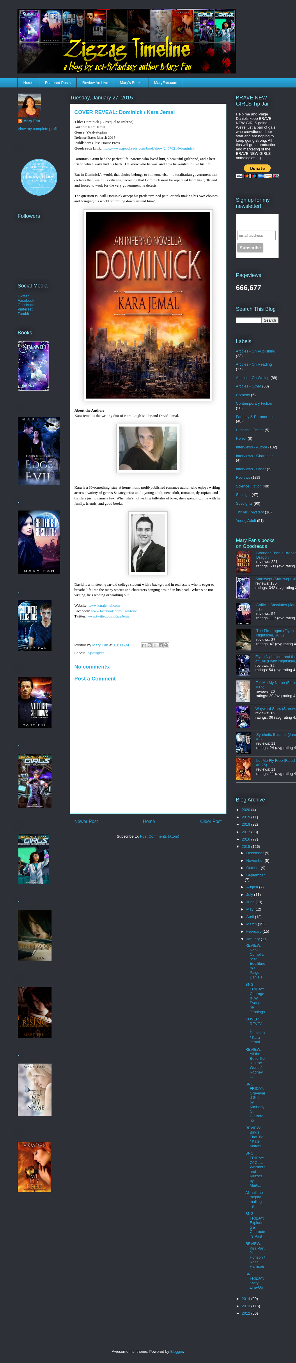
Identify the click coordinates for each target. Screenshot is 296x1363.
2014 (246, 1299)
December (255, 853)
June (251, 902)
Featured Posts (58, 82)
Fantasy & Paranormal (255, 417)
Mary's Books (131, 82)
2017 (246, 832)
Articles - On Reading (254, 364)
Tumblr (23, 313)
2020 (246, 810)
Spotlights (96, 653)
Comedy (243, 395)
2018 (246, 824)
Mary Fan (32, 121)
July (250, 894)
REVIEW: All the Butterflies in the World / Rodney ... (255, 1063)
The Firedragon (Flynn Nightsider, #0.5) (275, 633)
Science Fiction (249, 486)
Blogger (176, 1351)
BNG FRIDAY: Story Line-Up (254, 1281)
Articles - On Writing (253, 378)
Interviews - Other (251, 469)
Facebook (26, 300)
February (254, 931)
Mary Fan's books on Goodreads (255, 543)
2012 (246, 1313)
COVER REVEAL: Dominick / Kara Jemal (255, 1030)
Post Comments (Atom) (159, 836)
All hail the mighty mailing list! (254, 1199)
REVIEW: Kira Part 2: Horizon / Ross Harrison (255, 1255)
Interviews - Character (254, 456)
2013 (246, 1306)
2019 (246, 817)
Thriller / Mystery (250, 512)
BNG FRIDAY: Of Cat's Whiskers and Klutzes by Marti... (255, 1169)
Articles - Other (248, 386)
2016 (246, 839)
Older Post (211, 821)
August (252, 887)
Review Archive (95, 82)
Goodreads (27, 305)
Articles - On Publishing (255, 351)
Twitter (23, 296)
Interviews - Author (251, 447)
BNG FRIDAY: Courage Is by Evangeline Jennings (255, 998)
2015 (246, 846)
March (252, 924)
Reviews (243, 477)
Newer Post (86, 821)
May (250, 909)
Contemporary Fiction (254, 403)
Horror (241, 438)
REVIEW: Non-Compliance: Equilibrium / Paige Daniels (255, 961)
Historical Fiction (250, 430)
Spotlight (243, 494)
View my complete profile (39, 129)
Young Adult (246, 520)
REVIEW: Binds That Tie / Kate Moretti (254, 1137)
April (250, 917)
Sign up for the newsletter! (253, 222)
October (253, 868)
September (255, 875)
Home (28, 82)
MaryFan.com (165, 82)
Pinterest (25, 309)
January (253, 939)
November (255, 860)
